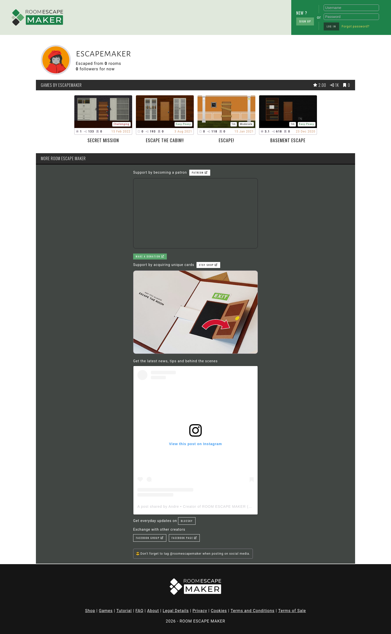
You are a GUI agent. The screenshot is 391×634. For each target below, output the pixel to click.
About (153, 610)
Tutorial (124, 610)
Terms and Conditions (253, 610)
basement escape (287, 140)
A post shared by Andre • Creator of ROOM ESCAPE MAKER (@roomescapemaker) (211, 506)
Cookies (219, 610)
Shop (90, 610)
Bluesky (187, 521)
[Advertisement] (158, 16)
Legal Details (176, 610)
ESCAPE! (226, 140)
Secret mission (103, 140)
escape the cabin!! (165, 140)
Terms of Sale (292, 610)
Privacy (200, 610)
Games (105, 610)
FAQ (139, 610)
